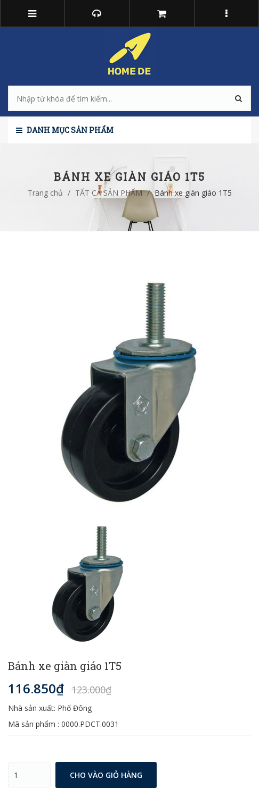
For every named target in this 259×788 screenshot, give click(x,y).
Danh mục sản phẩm (65, 130)
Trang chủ (45, 193)
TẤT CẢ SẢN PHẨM (108, 193)
